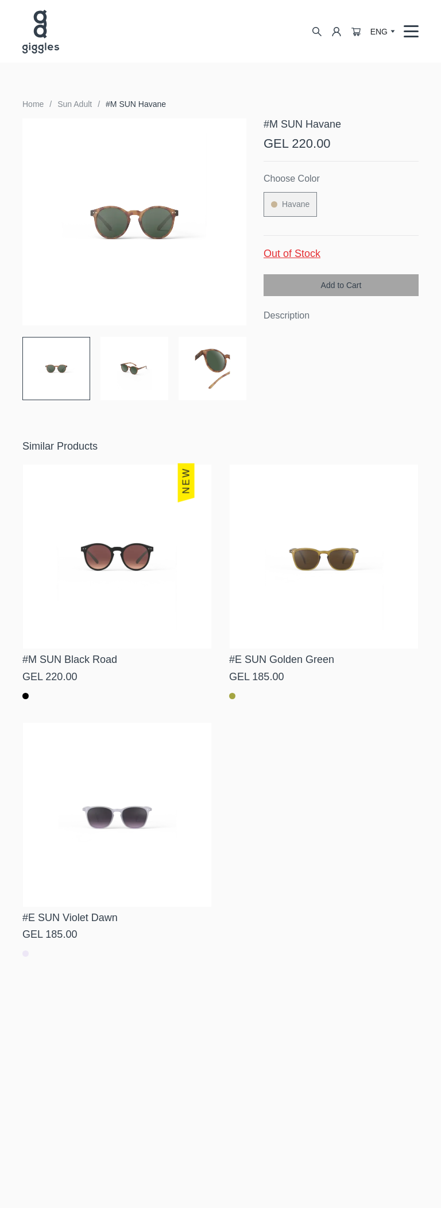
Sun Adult (74, 104)
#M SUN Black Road (69, 659)
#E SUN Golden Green (281, 659)
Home (33, 104)
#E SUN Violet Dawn (70, 917)
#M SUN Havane (136, 104)
